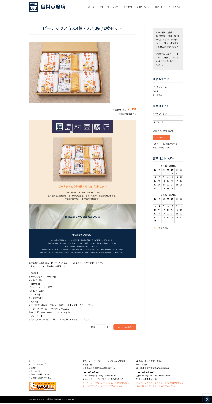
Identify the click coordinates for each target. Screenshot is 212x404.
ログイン (163, 7)
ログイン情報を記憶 (163, 131)
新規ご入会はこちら (162, 148)
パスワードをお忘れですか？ (166, 144)
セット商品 (158, 95)
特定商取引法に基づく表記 (41, 379)
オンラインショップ (117, 7)
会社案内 (134, 7)
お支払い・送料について (40, 375)
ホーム (101, 7)
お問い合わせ (149, 7)
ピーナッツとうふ (161, 87)
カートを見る (177, 7)
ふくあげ (157, 91)
